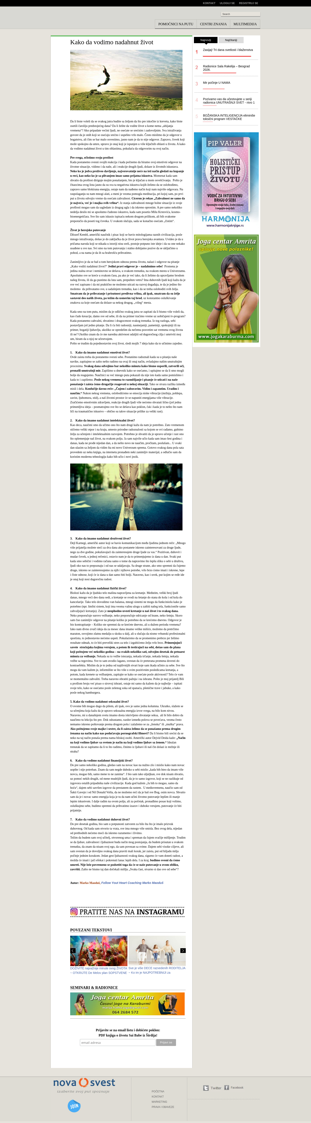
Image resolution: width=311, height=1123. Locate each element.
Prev (73, 950)
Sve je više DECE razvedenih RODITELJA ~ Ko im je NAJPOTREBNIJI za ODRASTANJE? (157, 972)
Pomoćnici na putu (175, 24)
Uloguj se (227, 3)
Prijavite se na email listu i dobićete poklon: (128, 1030)
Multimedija (245, 24)
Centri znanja (213, 24)
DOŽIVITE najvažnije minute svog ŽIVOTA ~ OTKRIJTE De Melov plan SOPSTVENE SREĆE (98, 973)
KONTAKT (158, 1096)
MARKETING (159, 1101)
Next (183, 950)
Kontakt (209, 3)
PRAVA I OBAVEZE (163, 1107)
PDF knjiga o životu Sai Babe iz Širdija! (128, 1035)
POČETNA (158, 1091)
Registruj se (248, 3)
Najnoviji (205, 40)
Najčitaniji (231, 40)
